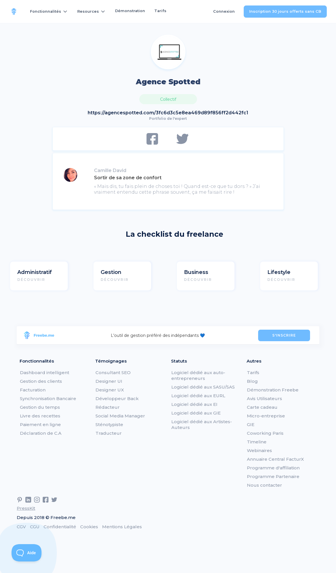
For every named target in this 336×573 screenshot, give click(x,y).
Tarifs (160, 11)
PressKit (26, 508)
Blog (252, 381)
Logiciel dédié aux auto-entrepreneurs (198, 375)
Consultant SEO (113, 372)
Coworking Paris (265, 433)
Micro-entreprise (266, 416)
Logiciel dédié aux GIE (196, 413)
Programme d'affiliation (273, 468)
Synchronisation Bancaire (48, 398)
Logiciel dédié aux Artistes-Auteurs (201, 424)
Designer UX (109, 390)
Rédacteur (107, 407)
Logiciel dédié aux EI (194, 404)
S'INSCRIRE (284, 335)
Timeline (256, 442)
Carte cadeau (262, 407)
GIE (250, 424)
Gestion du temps (40, 407)
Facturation (33, 390)
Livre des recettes (40, 416)
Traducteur (108, 433)
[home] (13, 11)
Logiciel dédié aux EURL (198, 395)
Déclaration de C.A (40, 433)
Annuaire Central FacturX (275, 459)
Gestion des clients (41, 381)
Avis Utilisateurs (264, 398)
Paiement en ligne (40, 424)
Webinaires (259, 450)
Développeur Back (117, 398)
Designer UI (108, 381)
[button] (49, 11)
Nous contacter (264, 485)
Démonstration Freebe (273, 390)
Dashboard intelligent (44, 372)
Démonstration (130, 11)
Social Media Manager (120, 416)
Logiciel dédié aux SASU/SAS (203, 387)
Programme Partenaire (273, 476)
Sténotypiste (109, 424)
